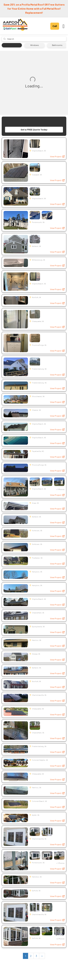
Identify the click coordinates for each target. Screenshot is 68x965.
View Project (57, 156)
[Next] (42, 956)
